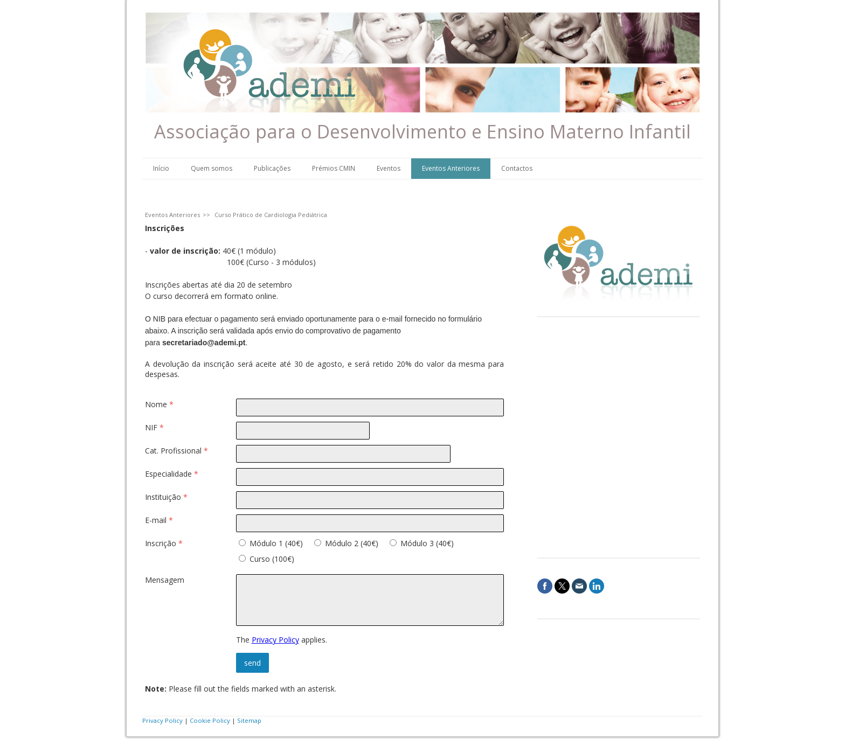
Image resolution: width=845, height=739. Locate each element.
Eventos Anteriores (451, 168)
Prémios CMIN (333, 168)
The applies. (281, 640)
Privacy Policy (275, 640)
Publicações (272, 168)
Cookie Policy (210, 720)
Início (161, 168)
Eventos (388, 168)
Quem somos (211, 168)
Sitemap (249, 720)
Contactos (516, 168)
